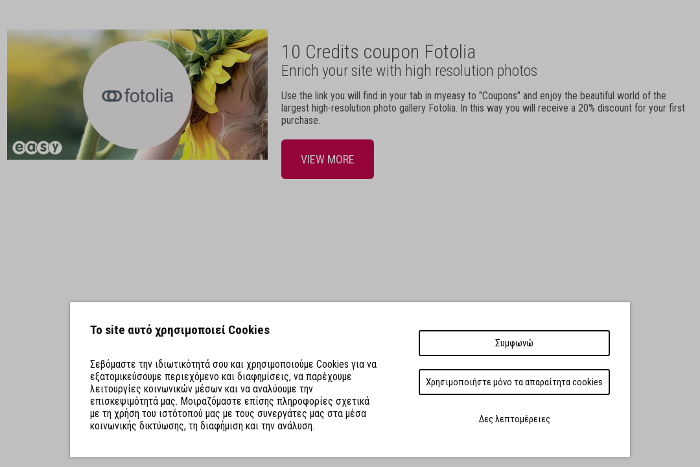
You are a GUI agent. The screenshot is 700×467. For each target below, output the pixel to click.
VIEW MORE (328, 159)
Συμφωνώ (514, 343)
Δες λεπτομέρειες (514, 419)
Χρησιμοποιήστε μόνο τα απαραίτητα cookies (514, 382)
